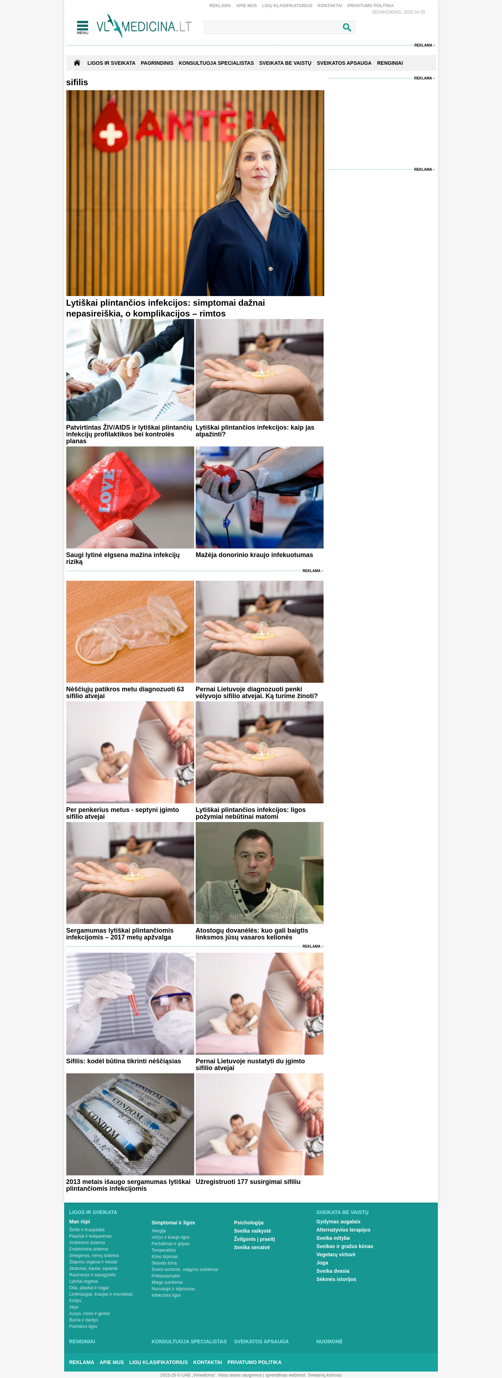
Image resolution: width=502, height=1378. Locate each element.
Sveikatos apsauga (261, 1341)
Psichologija (248, 1222)
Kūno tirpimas (165, 1256)
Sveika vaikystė (252, 1231)
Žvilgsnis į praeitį (254, 1239)
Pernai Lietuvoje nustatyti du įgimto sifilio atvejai (250, 1065)
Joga (322, 1263)
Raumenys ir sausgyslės (92, 1274)
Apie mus (246, 5)
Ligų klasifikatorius (287, 5)
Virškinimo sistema (87, 1242)
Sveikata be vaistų (342, 1212)
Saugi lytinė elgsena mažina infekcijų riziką (123, 558)
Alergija (159, 1230)
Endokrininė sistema (88, 1249)
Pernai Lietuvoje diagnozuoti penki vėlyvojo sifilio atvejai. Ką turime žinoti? (257, 693)
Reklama (220, 5)
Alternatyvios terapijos (343, 1230)
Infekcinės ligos (166, 1295)
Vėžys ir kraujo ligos (171, 1237)
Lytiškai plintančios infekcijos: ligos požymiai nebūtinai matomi (251, 813)
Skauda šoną (164, 1263)
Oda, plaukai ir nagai (89, 1287)
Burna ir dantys (83, 1320)
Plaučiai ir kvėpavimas (90, 1236)
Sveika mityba (333, 1238)
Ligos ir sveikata (111, 63)
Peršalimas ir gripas (170, 1243)
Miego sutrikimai (167, 1282)
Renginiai (82, 1341)
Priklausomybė (166, 1275)
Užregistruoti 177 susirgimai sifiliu (248, 1181)
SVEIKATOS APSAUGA (344, 63)
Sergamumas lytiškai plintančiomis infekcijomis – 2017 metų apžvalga (120, 934)
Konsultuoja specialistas (189, 1341)
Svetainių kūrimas (325, 1375)
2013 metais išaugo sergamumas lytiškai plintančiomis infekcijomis (128, 1185)
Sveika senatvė (252, 1247)
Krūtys (75, 1300)
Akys (73, 1307)
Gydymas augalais (338, 1221)
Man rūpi (79, 1221)
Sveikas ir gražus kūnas (344, 1246)
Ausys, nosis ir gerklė (89, 1313)
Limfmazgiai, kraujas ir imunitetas (101, 1294)
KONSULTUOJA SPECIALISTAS (216, 63)
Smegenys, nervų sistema (94, 1255)
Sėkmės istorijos (336, 1279)
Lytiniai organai (83, 1281)
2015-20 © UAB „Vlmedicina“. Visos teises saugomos (211, 1375)
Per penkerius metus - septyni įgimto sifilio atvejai (122, 813)
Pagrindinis (157, 63)
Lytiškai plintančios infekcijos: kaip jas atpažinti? (255, 431)
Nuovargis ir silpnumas (173, 1288)
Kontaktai (329, 5)
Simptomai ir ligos (173, 1222)
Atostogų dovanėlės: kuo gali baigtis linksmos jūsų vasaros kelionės (252, 934)
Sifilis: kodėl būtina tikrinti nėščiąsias (123, 1061)
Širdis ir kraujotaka (87, 1229)
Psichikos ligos (83, 1326)
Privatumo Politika (370, 5)
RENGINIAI (390, 63)
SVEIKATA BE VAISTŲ (285, 63)
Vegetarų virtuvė (335, 1254)
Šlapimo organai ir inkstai (93, 1262)
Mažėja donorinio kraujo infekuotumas (254, 555)
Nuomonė (329, 1341)
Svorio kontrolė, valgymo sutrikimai (185, 1269)
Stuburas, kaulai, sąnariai (93, 1268)
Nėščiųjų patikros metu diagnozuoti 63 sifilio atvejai (125, 693)
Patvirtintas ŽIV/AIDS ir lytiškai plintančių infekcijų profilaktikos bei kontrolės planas (129, 434)
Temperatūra (164, 1250)
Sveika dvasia (332, 1271)
